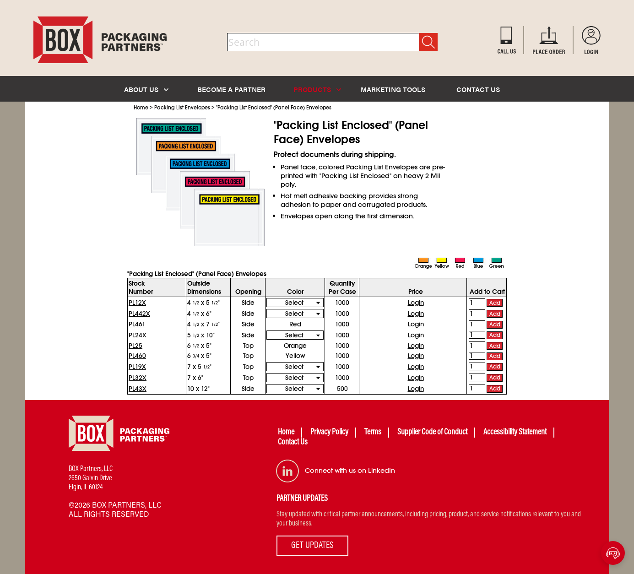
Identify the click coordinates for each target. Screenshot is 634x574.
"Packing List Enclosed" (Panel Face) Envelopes (273, 107)
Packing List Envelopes (182, 107)
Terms (372, 432)
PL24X (137, 335)
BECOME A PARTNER (231, 89)
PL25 (135, 345)
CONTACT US (478, 89)
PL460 (137, 356)
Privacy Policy (329, 432)
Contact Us (293, 443)
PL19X (137, 367)
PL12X (137, 302)
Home (141, 107)
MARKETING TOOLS (393, 89)
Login (416, 302)
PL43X (137, 388)
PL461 (137, 324)
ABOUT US (146, 89)
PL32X (137, 378)
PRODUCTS (317, 89)
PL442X (139, 313)
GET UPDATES (312, 545)
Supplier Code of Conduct (432, 432)
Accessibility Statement (515, 432)
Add (494, 303)
